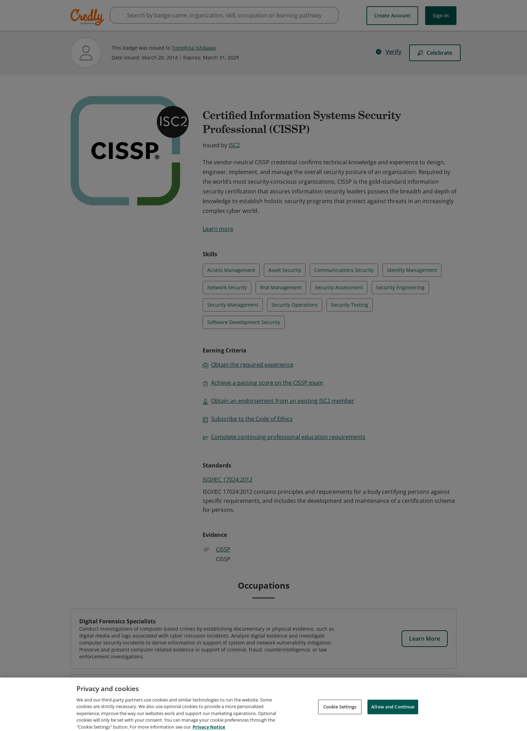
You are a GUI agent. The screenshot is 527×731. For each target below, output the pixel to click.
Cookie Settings (340, 714)
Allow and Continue (392, 714)
